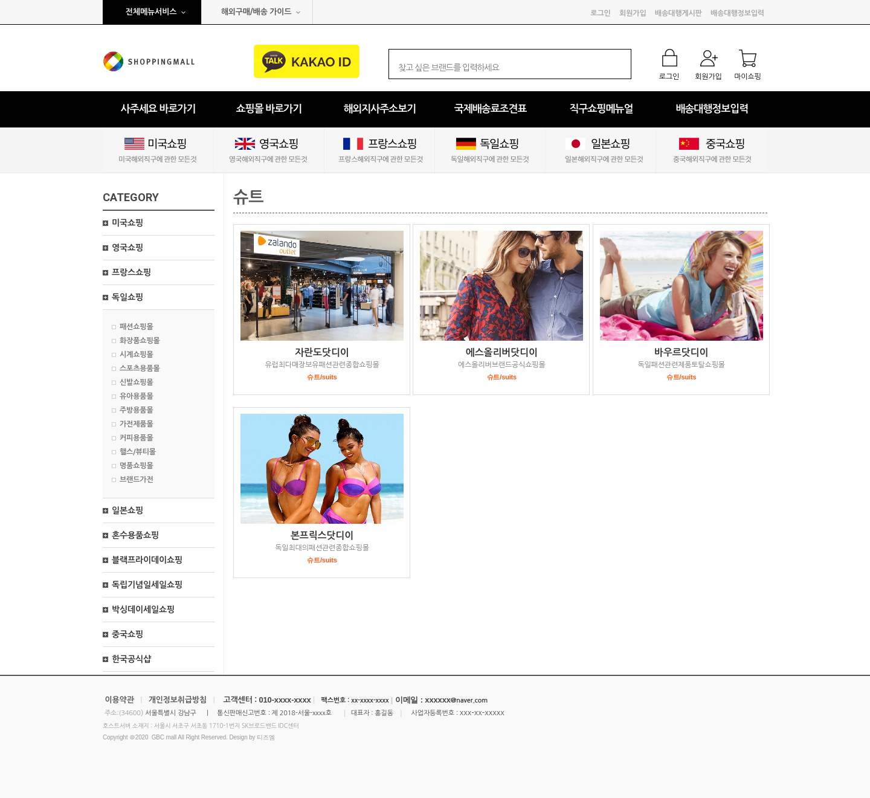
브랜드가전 (136, 479)
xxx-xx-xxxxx (482, 712)
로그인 (600, 13)
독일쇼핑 (127, 297)
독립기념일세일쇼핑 (147, 585)
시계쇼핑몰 (136, 354)
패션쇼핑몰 (136, 326)
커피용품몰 (136, 438)
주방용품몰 (136, 410)
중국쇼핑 (127, 634)
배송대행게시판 (678, 13)
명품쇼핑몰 (136, 465)
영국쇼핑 (127, 247)
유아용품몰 (136, 396)
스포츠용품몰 (140, 368)
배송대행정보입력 (737, 13)
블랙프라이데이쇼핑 (147, 560)
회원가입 (632, 13)
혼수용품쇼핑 (135, 535)
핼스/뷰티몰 (138, 451)
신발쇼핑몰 (136, 382)
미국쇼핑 (127, 223)
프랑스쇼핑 (131, 272)
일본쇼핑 (127, 510)
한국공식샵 (131, 659)
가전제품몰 (136, 424)
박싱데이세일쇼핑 (143, 609)
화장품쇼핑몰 (140, 340)
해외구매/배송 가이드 (256, 12)
